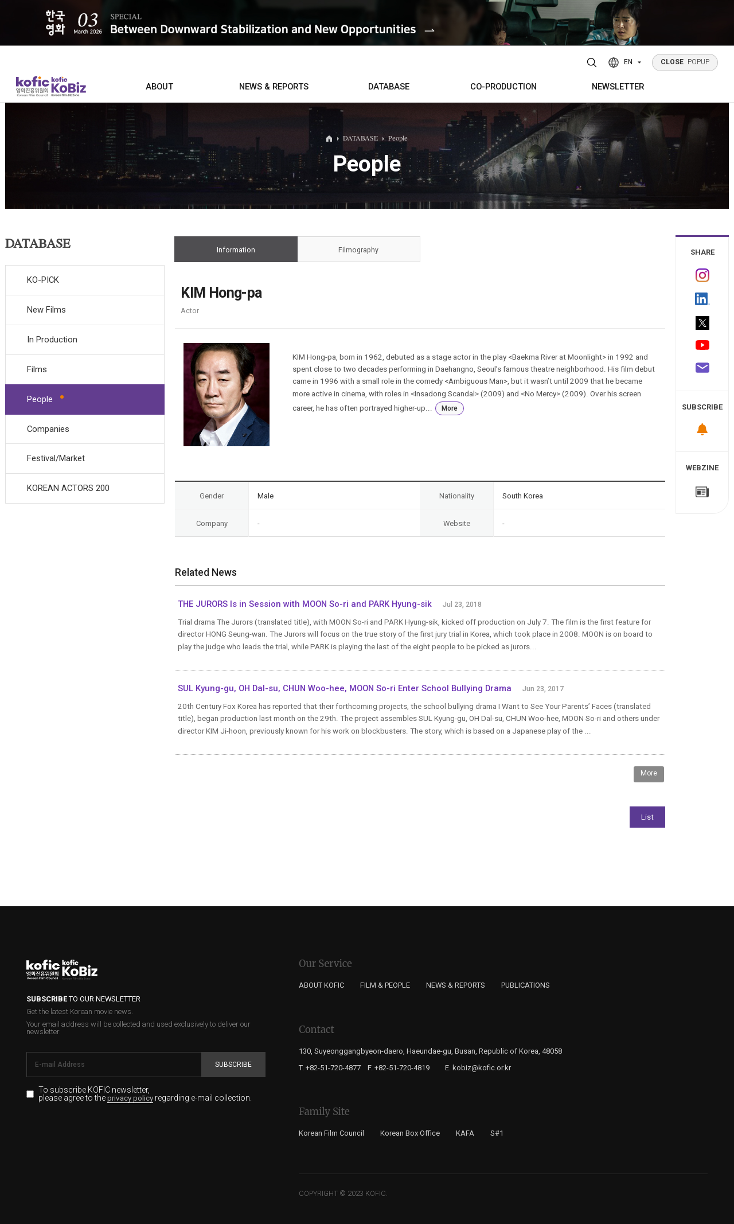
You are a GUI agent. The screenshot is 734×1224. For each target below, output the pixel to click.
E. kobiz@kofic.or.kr (478, 1067)
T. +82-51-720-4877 (330, 1067)
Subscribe (233, 1065)
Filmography (359, 249)
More (450, 408)
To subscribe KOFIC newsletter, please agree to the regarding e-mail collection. (145, 1094)
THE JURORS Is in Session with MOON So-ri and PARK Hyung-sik (305, 604)
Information (236, 249)
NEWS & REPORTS (274, 86)
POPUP (685, 62)
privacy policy (130, 1098)
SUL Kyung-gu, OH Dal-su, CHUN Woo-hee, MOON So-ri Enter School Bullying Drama (345, 688)
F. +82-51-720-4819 (399, 1067)
